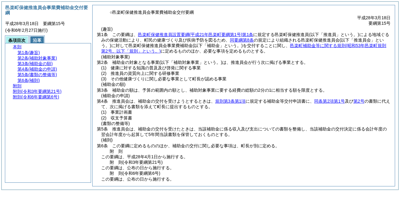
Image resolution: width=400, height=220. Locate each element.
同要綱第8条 (242, 40)
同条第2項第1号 (329, 101)
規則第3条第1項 (230, 101)
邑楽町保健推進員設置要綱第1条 (195, 34)
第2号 (358, 101)
